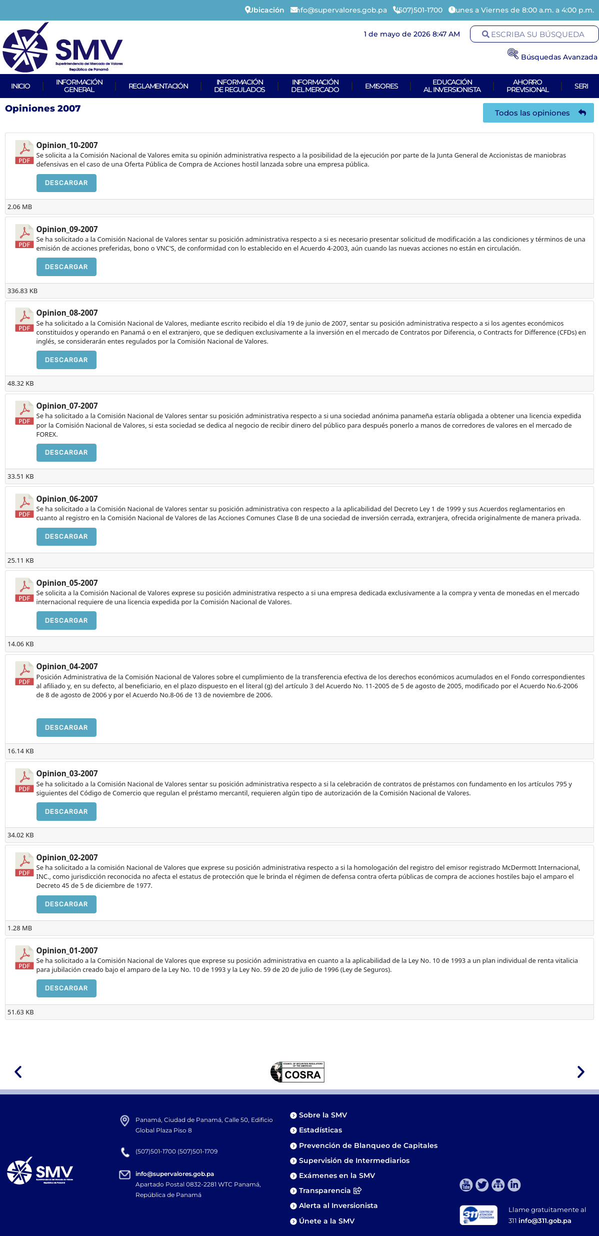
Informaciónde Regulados (240, 86)
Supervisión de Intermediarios (354, 1160)
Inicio (20, 86)
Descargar (66, 183)
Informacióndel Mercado (315, 86)
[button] (18, 1072)
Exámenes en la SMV (337, 1175)
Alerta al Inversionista (338, 1205)
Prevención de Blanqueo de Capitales (368, 1145)
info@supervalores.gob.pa (175, 1173)
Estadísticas (321, 1129)
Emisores (381, 86)
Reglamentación (158, 86)
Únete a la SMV (326, 1220)
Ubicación (266, 10)
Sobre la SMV (323, 1114)
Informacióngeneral (79, 86)
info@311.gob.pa (545, 1220)
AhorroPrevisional (527, 86)
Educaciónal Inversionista (452, 86)
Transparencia (330, 1190)
